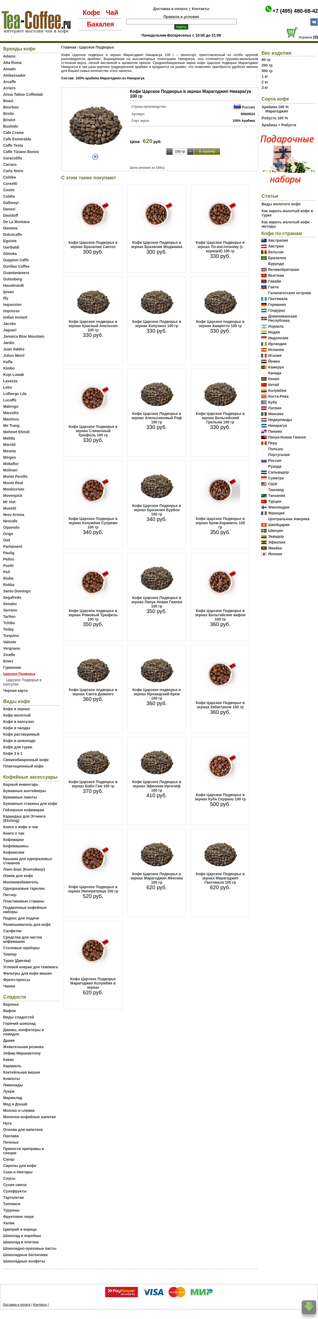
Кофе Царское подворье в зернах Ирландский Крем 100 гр (156, 694)
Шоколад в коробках (22, 1236)
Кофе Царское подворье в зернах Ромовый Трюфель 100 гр (93, 615)
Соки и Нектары (18, 1172)
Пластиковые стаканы (23, 901)
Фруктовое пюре (18, 1216)
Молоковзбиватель (20, 882)
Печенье (11, 1142)
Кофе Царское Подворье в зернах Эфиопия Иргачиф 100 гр (156, 786)
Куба (272, 402)
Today (8, 629)
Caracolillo (12, 158)
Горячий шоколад (19, 1023)
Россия (248, 107)
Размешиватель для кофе (27, 924)
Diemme (10, 228)
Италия (274, 355)
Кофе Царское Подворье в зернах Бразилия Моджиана (156, 244)
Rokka (8, 585)
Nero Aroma (13, 515)
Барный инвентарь (20, 784)
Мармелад (12, 1098)
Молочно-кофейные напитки (29, 1117)
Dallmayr (11, 203)
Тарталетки (13, 1197)
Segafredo (12, 597)
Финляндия (278, 507)
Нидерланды (280, 420)
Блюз (8, 661)
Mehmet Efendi (16, 432)
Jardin (8, 343)
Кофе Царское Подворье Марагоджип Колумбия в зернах (93, 983)
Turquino (11, 636)
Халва (8, 1223)
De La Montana (16, 222)
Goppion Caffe (16, 260)
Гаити (273, 287)
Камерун (276, 367)
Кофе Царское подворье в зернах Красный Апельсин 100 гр (92, 325)
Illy (5, 298)
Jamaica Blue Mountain (24, 336)
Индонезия (278, 338)
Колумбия (277, 390)
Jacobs (9, 324)
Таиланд (276, 490)
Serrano (10, 610)
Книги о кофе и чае (20, 827)
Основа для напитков (23, 1129)
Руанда (274, 466)
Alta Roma (12, 62)
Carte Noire (13, 171)
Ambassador (14, 75)
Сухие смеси (14, 1185)
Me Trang (11, 425)
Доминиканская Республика (282, 318)
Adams (9, 56)
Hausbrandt (13, 285)
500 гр (267, 71)
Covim (9, 190)
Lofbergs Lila (14, 394)
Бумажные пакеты (20, 797)
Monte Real (13, 483)
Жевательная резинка (23, 1047)
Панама (275, 431)
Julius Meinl (13, 355)
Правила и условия (181, 17)
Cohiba (9, 177)
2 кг (265, 82)
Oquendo (11, 527)
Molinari (10, 470)
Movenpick (12, 495)
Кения (273, 379)
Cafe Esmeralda (17, 139)
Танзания (276, 495)
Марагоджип (276, 111)
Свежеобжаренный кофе (26, 760)
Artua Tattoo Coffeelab (23, 94)
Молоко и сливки (18, 1110)
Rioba (8, 578)
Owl (6, 540)
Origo (8, 534)
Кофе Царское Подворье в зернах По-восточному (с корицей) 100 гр (220, 246)
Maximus (11, 419)
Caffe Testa (13, 145)
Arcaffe (9, 82)
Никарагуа (277, 425)
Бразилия (277, 258)
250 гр (267, 65)
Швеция (275, 530)
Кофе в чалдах (16, 728)
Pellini (8, 559)
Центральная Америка (289, 519)
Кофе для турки (17, 747)
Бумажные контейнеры (24, 791)
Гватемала (278, 299)
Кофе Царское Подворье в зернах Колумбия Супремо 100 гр (93, 523)
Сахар (8, 1159)
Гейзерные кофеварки (23, 810)
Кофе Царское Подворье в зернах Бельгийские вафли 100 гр (220, 615)
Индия (274, 332)
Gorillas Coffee (16, 266)
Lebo (7, 387)
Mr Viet (9, 502)
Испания (276, 350)
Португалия (279, 455)
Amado (9, 69)
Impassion (12, 304)
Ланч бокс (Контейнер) (24, 869)
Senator (10, 604)
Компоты (11, 1079)
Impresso (11, 311)
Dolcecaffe (12, 234)
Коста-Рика (278, 396)
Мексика (275, 414)
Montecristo (13, 489)
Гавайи (274, 281)
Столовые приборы (21, 948)
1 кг (265, 76)
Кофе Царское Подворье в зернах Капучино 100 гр (156, 323)
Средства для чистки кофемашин (22, 939)
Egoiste (10, 241)
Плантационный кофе (23, 766)
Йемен (274, 361)
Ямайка (275, 548)
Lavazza (10, 381)
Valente (9, 642)
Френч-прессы (16, 980)
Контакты (200, 9)
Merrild (9, 444)
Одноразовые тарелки (24, 888)
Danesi (9, 209)
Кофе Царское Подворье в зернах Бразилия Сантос (93, 244)
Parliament (12, 546)
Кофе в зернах (16, 709)
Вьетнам (276, 275)
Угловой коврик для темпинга (30, 967)
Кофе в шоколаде (19, 741)
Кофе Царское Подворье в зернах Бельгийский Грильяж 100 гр (220, 417)
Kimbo (9, 368)
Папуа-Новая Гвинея (287, 437)
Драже (9, 1040)
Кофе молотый (17, 715)
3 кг (265, 87)
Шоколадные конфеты (24, 1261)
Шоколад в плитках (21, 1242)
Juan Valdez (13, 349)
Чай (112, 12)
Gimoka (10, 253)
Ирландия (277, 344)
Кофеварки (13, 840)
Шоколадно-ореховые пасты (29, 1248)
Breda (8, 113)
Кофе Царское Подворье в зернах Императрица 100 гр (93, 889)
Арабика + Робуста (279, 125)
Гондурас (276, 310)
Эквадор (276, 536)
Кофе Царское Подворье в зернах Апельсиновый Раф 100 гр (156, 417)
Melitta (9, 438)
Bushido (10, 126)
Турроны (11, 1210)
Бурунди (276, 264)
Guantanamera (16, 273)
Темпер (10, 954)
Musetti (9, 508)
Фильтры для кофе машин (27, 973)
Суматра (276, 478)
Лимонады (13, 1085)
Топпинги (11, 1204)
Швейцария (279, 525)
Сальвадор (278, 472)
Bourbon (11, 107)
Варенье (11, 1004)
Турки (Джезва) (17, 960)
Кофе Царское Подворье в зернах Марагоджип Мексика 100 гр (156, 878)
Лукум (9, 1091)
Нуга (7, 1123)
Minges (9, 457)
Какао (8, 1059)
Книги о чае (13, 833)
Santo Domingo (16, 591)
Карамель (12, 1066)
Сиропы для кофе (19, 1166)
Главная (68, 47)
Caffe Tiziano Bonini (21, 152)
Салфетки (12, 931)
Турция (274, 501)
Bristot (9, 120)
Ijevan (8, 292)
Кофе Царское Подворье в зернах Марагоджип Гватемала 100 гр (220, 878)
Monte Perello (15, 476)
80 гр (266, 60)
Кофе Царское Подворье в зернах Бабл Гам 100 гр (93, 784)
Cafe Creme (13, 133)
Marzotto (11, 413)
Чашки (9, 986)
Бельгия (276, 252)
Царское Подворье (96, 47)
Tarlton (9, 616)
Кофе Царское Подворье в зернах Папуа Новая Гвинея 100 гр (156, 602)
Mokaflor (11, 464)
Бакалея (100, 24)
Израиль (276, 326)
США (272, 484)
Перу (272, 443)
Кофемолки (13, 852)
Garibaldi (11, 247)
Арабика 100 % (275, 107)
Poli (6, 572)
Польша (275, 449)
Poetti (8, 565)
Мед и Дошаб (15, 1104)
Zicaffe (9, 655)
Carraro (10, 164)
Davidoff (10, 215)
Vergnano (11, 648)
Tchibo (9, 623)
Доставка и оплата (170, 9)
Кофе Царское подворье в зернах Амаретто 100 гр (220, 323)
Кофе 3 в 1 (13, 753)
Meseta (9, 451)
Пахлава (11, 1136)
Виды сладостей (18, 1017)
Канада (274, 373)
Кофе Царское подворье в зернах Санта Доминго (93, 692)
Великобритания (283, 269)
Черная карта (15, 690)
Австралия (278, 240)
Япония (275, 554)
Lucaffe (9, 400)
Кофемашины (15, 846)
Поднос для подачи (21, 918)
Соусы (9, 1178)
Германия (277, 304)
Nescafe (10, 521)
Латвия (274, 408)
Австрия (276, 246)
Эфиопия (276, 542)
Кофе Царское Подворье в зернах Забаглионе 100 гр (220, 705)
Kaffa (7, 362)
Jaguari (9, 330)
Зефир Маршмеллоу (22, 1053)
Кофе (91, 12)
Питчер (9, 895)
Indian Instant (15, 317)
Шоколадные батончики (25, 1255)
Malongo (11, 406)
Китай (273, 385)
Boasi (8, 101)
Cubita (9, 196)
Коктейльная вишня (21, 1072)
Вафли (9, 1011)
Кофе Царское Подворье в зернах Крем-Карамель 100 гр (220, 523)
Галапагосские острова (289, 293)
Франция (276, 513)
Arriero (9, 88)
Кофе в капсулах (18, 721)
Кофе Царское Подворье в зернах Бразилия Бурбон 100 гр (156, 510)
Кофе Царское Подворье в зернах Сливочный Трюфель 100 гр (93, 430)
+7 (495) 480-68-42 (295, 11)
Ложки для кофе (18, 876)
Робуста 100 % (275, 118)
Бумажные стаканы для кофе (30, 803)
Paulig (8, 553)
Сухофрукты (14, 1191)
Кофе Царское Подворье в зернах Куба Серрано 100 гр (220, 797)
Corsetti (10, 183)
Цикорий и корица (19, 1229)
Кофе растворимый (21, 734)
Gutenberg (12, 279)
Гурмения (12, 667)
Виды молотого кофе (281, 204)
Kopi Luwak (13, 374)
